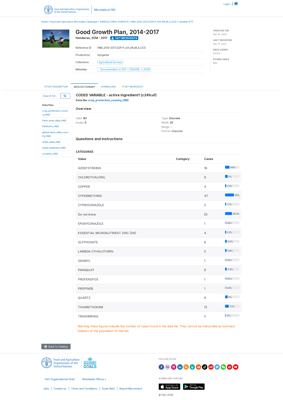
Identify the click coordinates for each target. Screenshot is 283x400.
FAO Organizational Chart (60, 379)
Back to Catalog (56, 346)
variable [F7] (186, 21)
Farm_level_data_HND (54, 120)
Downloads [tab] (108, 86)
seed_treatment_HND (54, 147)
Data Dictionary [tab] (84, 86)
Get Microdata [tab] (132, 86)
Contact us (60, 388)
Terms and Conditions (84, 388)
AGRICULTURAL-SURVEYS (114, 21)
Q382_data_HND (51, 141)
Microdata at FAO (105, 10)
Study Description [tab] (56, 86)
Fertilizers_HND (50, 126)
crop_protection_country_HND (108, 100)
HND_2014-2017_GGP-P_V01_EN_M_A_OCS (154, 21)
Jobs (46, 388)
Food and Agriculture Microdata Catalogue (73, 21)
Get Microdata (124, 38)
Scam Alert (108, 388)
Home (44, 21)
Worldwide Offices (93, 379)
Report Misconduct (130, 388)
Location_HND (50, 153)
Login (227, 4)
